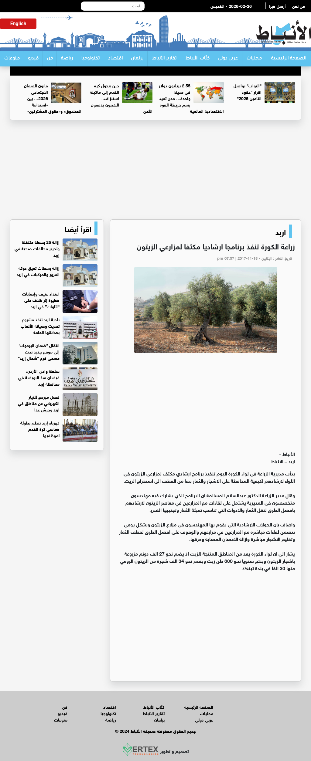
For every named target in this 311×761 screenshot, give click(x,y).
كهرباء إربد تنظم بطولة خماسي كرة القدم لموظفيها (40, 428)
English (18, 23)
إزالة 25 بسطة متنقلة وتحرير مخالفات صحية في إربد (37, 248)
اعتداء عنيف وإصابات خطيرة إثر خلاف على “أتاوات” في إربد (41, 299)
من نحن (298, 5)
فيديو (33, 58)
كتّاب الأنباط (198, 58)
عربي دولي (228, 58)
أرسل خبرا (277, 5)
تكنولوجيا (90, 58)
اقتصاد (115, 58)
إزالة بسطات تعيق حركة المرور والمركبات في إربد (38, 271)
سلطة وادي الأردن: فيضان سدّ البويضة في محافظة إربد (39, 377)
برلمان (137, 58)
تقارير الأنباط (164, 58)
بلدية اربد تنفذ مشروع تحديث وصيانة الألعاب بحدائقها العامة (40, 325)
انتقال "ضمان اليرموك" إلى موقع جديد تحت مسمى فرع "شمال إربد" (39, 351)
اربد (280, 231)
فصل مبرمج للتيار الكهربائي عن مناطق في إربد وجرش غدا (39, 403)
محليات (254, 58)
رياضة (67, 58)
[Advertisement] (155, 172)
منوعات (12, 58)
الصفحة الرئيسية (288, 58)
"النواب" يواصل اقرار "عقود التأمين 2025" (247, 91)
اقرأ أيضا (78, 228)
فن (50, 58)
